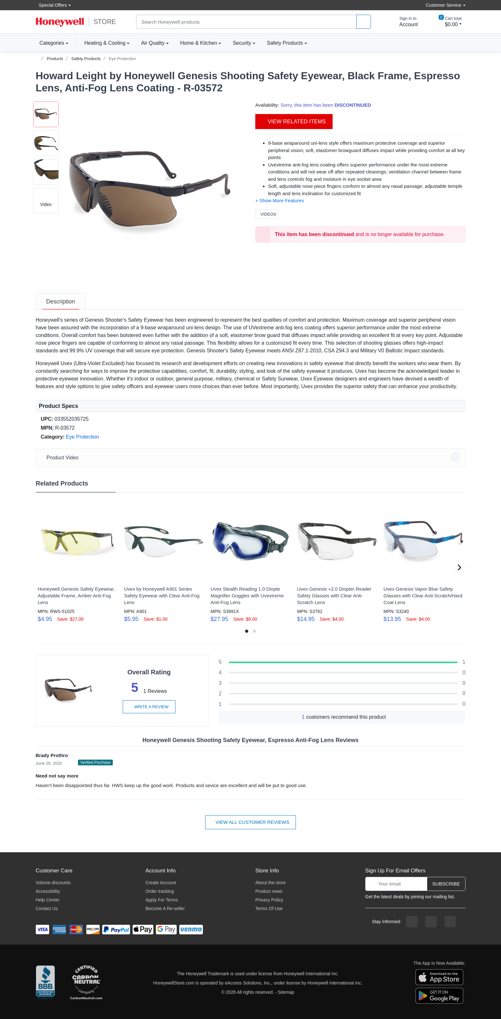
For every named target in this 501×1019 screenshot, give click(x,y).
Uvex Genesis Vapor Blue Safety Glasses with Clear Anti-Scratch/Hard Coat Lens (422, 595)
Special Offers (51, 5)
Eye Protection (122, 58)
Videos (266, 214)
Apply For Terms (161, 899)
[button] (152, 192)
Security (242, 43)
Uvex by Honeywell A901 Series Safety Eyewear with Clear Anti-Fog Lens (161, 595)
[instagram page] (431, 921)
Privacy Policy (269, 899)
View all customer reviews (250, 822)
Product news (268, 891)
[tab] (61, 301)
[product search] (363, 22)
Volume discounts (53, 882)
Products (55, 58)
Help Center (48, 899)
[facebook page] (412, 921)
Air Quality (153, 43)
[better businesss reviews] (45, 982)
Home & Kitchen (198, 43)
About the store (270, 882)
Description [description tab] (60, 301)
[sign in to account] (404, 21)
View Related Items (294, 122)
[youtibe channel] (450, 921)
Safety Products (285, 43)
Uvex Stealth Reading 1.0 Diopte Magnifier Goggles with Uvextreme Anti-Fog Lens (247, 595)
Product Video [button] (251, 457)
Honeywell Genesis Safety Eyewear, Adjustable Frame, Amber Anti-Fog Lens (76, 595)
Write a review (148, 706)
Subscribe (446, 883)
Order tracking (159, 891)
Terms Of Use (269, 908)
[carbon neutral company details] (86, 982)
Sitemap (286, 992)
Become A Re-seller (165, 908)
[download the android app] (439, 995)
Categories (50, 43)
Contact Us (47, 908)
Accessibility (48, 891)
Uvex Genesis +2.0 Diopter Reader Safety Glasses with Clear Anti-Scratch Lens (334, 595)
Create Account (160, 882)
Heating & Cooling (105, 43)
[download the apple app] (439, 976)
